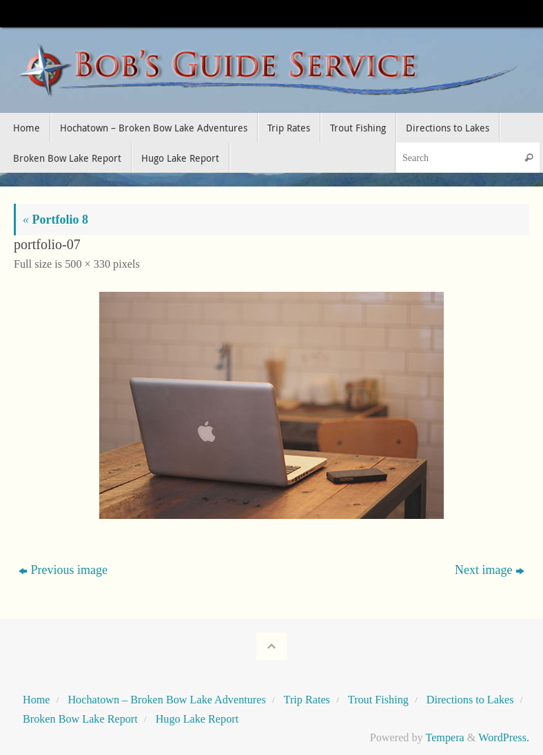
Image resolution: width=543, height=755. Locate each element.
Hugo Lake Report (197, 719)
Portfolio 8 (55, 219)
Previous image (63, 570)
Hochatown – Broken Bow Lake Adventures (166, 700)
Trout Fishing (378, 700)
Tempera (444, 738)
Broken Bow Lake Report (80, 719)
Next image (489, 570)
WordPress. (503, 738)
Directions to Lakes (470, 700)
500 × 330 (87, 264)
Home (36, 700)
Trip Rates (307, 700)
